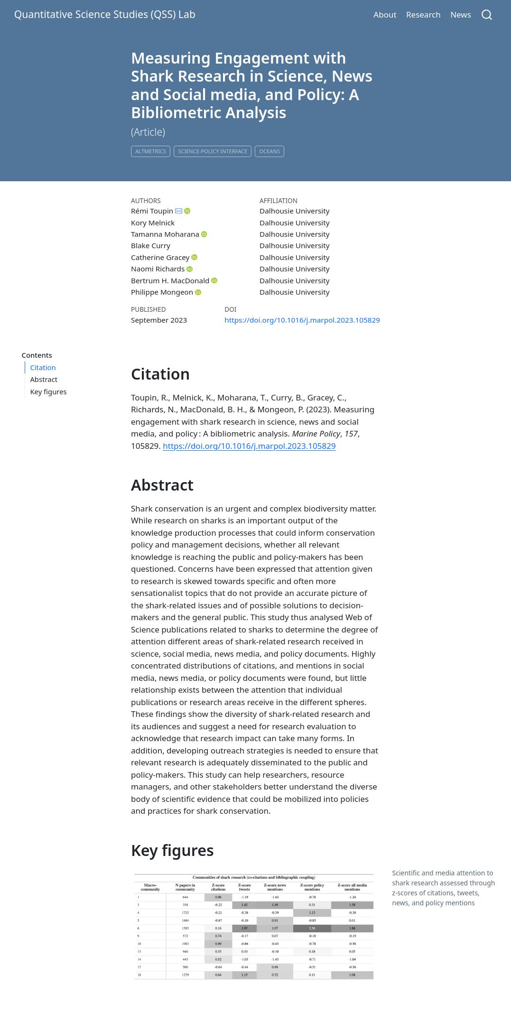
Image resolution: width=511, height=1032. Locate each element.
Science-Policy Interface (212, 151)
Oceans (269, 151)
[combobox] (487, 14)
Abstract (43, 379)
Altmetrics (150, 151)
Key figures (48, 391)
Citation (43, 367)
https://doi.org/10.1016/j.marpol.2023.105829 (302, 320)
